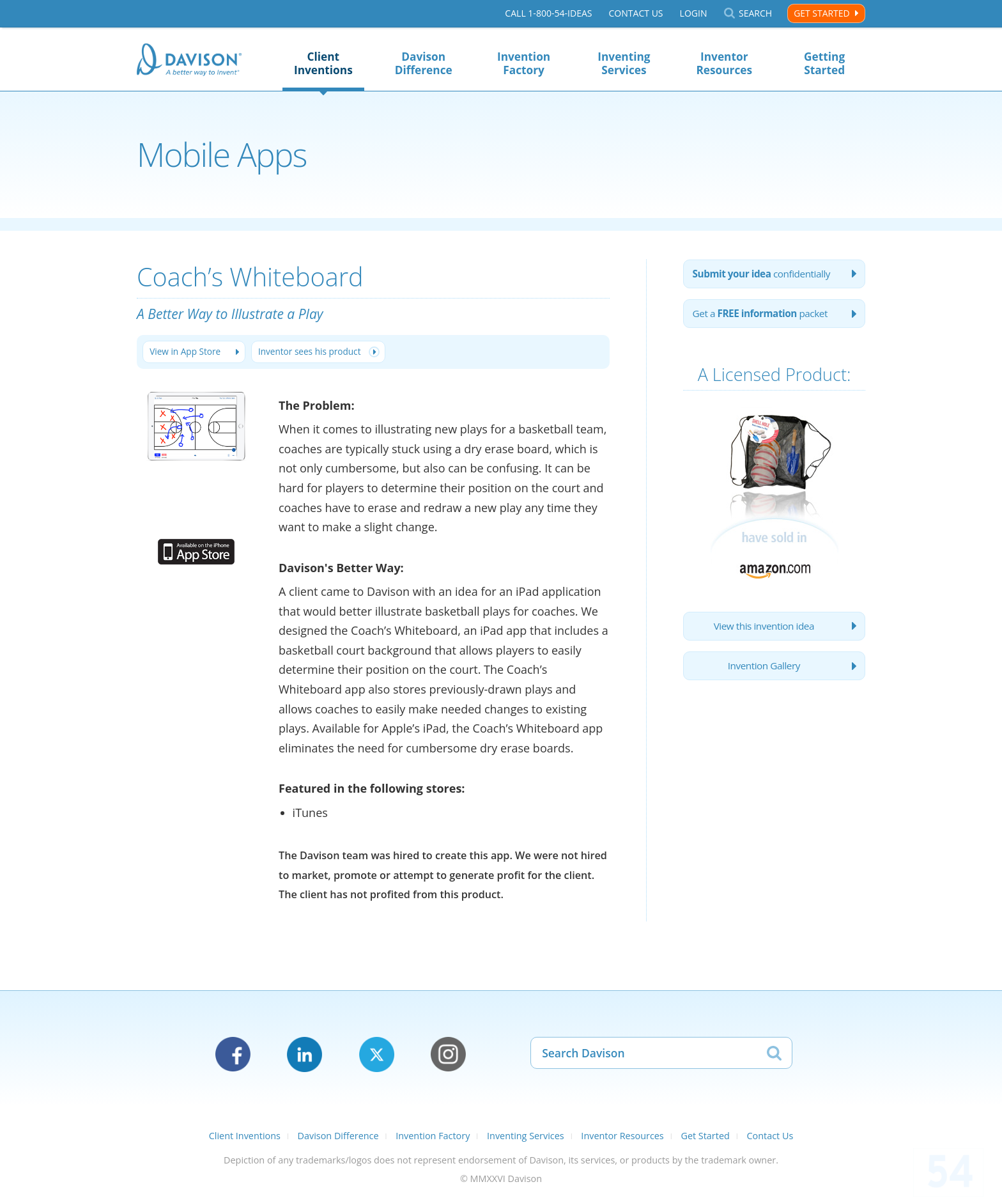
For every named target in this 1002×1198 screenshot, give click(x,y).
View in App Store (187, 352)
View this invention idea (763, 632)
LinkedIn (304, 1055)
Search (755, 14)
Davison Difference (423, 63)
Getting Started (824, 63)
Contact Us (635, 14)
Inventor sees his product (319, 352)
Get (764, 317)
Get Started (821, 13)
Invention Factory (523, 63)
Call (548, 14)
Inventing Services (623, 63)
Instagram (448, 1055)
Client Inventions (323, 63)
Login (693, 14)
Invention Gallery (763, 674)
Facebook (232, 1055)
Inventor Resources (724, 63)
